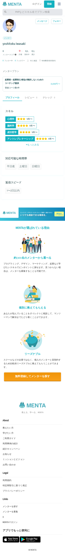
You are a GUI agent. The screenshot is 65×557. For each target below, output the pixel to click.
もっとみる (32, 145)
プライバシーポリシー (14, 491)
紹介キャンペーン (11, 449)
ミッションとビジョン (14, 459)
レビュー (31, 97)
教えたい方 (8, 428)
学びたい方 (8, 433)
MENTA (33, 550)
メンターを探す (10, 506)
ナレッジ (49, 97)
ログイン (37, 4)
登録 (49, 4)
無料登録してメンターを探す (32, 376)
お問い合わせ (9, 465)
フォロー (57, 21)
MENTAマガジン (10, 522)
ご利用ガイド (9, 438)
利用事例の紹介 (10, 443)
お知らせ (7, 454)
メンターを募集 (10, 512)
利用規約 (7, 480)
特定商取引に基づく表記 (15, 485)
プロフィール (12, 97)
